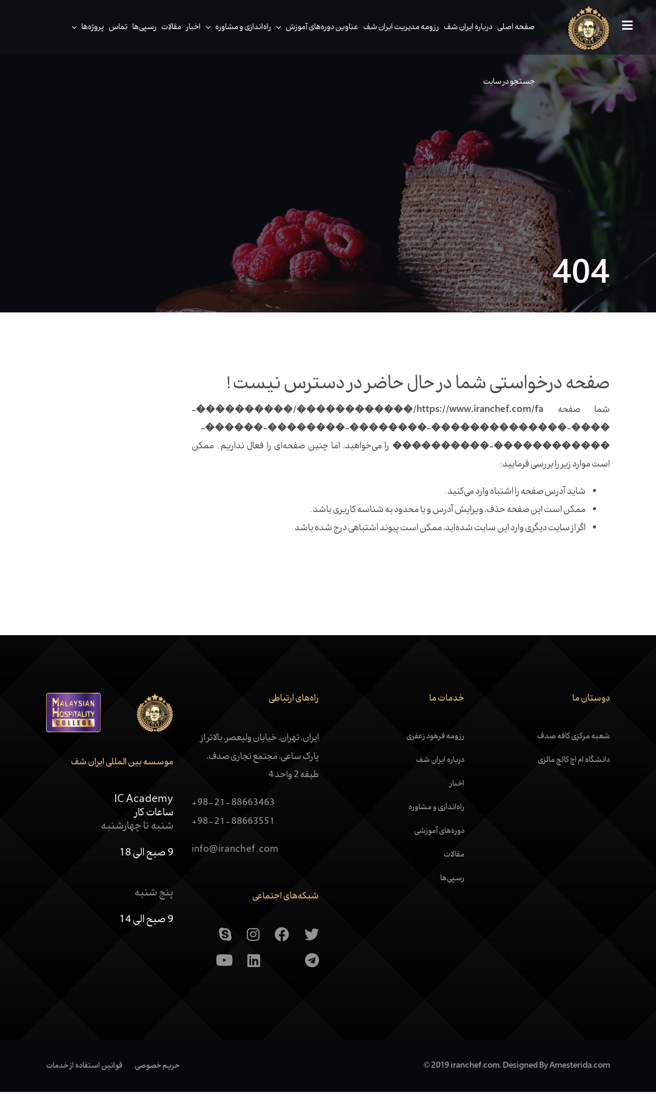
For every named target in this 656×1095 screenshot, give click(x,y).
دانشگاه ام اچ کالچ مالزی (574, 764)
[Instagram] (253, 938)
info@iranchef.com (235, 853)
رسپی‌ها (139, 27)
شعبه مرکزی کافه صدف (573, 740)
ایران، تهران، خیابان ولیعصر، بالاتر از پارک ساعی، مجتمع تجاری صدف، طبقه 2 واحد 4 (260, 760)
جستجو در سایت (504, 82)
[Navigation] (620, 27)
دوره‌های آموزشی (439, 835)
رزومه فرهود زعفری (435, 740)
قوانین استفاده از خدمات (84, 1069)
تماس (113, 27)
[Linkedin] (253, 964)
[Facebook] (282, 938)
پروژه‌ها (87, 27)
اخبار (188, 27)
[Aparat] (282, 964)
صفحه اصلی (511, 27)
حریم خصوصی (157, 1069)
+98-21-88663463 (233, 807)
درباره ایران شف (463, 27)
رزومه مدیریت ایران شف (396, 27)
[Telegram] (312, 964)
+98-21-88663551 (233, 825)
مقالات (166, 27)
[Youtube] (224, 964)
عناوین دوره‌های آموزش (317, 27)
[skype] (225, 938)
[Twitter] (311, 938)
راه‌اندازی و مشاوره (238, 27)
